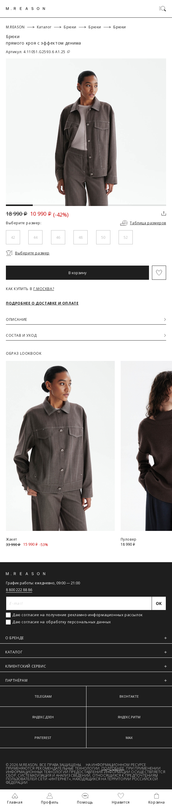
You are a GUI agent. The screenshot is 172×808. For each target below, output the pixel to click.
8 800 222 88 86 (19, 589)
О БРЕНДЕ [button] (86, 637)
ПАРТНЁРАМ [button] (86, 680)
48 (80, 237)
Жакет (11, 539)
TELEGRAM (43, 696)
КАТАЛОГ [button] (86, 652)
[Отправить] (159, 603)
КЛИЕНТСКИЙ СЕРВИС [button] (86, 666)
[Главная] (25, 8)
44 (35, 237)
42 (13, 237)
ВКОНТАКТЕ (129, 696)
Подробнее (112, 768)
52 (126, 237)
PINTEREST (43, 737)
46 (58, 237)
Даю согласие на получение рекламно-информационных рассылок (77, 615)
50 (103, 237)
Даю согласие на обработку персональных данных (61, 622)
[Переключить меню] (162, 8)
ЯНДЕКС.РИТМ (129, 717)
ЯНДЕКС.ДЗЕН (43, 717)
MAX (129, 737)
